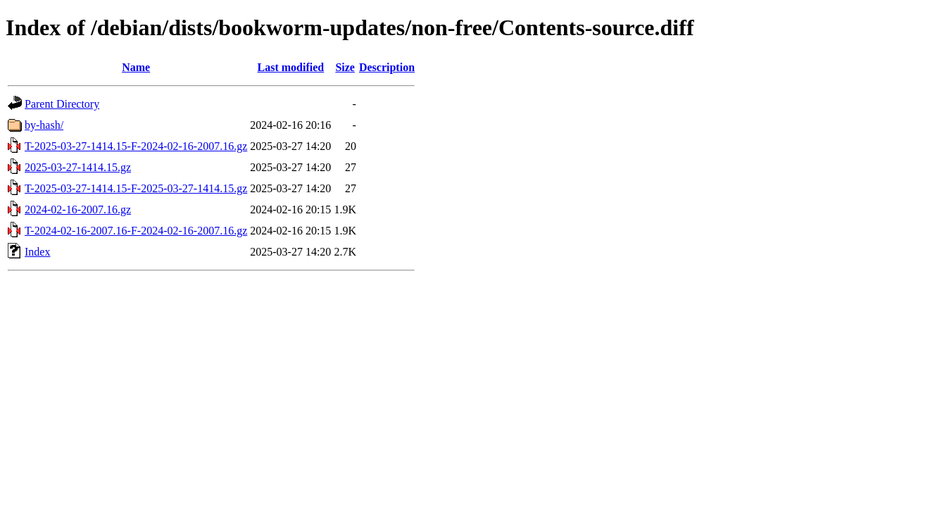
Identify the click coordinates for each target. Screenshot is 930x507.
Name (136, 67)
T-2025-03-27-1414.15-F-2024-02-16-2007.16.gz (136, 146)
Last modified (290, 67)
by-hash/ (44, 125)
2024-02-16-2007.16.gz (78, 209)
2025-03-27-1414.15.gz (78, 167)
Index (37, 252)
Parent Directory (62, 104)
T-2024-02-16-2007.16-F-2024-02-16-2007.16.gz (136, 231)
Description (387, 67)
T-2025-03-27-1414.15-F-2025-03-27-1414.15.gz (136, 188)
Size (345, 67)
